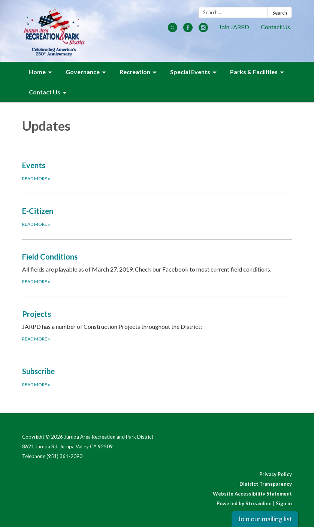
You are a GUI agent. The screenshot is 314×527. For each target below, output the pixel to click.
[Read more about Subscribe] (157, 377)
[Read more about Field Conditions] (157, 268)
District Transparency (265, 484)
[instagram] (203, 29)
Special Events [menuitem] (190, 71)
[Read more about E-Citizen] (157, 216)
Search (279, 13)
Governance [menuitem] (83, 71)
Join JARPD (234, 26)
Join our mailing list (265, 519)
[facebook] (188, 29)
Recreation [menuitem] (135, 71)
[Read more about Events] (157, 171)
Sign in (284, 503)
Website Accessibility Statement (252, 494)
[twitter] (172, 29)
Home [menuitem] (37, 71)
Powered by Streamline (244, 503)
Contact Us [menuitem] (44, 92)
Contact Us (275, 26)
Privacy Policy (275, 474)
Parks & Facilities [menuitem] (254, 71)
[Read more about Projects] (157, 325)
